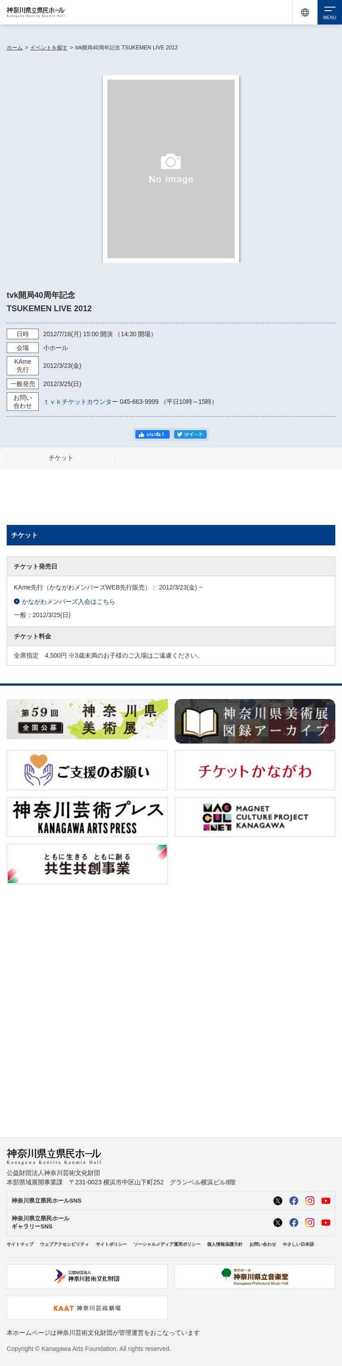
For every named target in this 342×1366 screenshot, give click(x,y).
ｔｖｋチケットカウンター (80, 401)
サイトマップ (20, 1244)
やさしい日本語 (298, 1244)
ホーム (15, 48)
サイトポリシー (111, 1244)
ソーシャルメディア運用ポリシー (167, 1244)
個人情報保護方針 (225, 1244)
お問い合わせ (262, 1244)
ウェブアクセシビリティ (64, 1244)
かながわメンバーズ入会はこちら (64, 602)
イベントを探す (49, 48)
